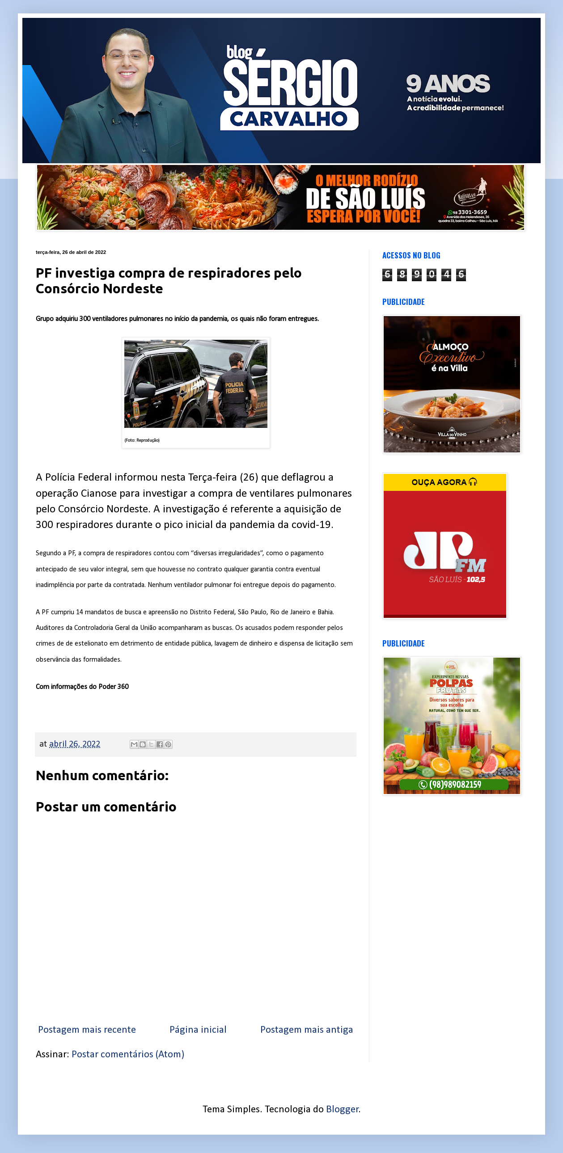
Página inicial (198, 1030)
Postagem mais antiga (306, 1030)
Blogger (342, 1110)
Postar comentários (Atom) (128, 1055)
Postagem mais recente (87, 1030)
